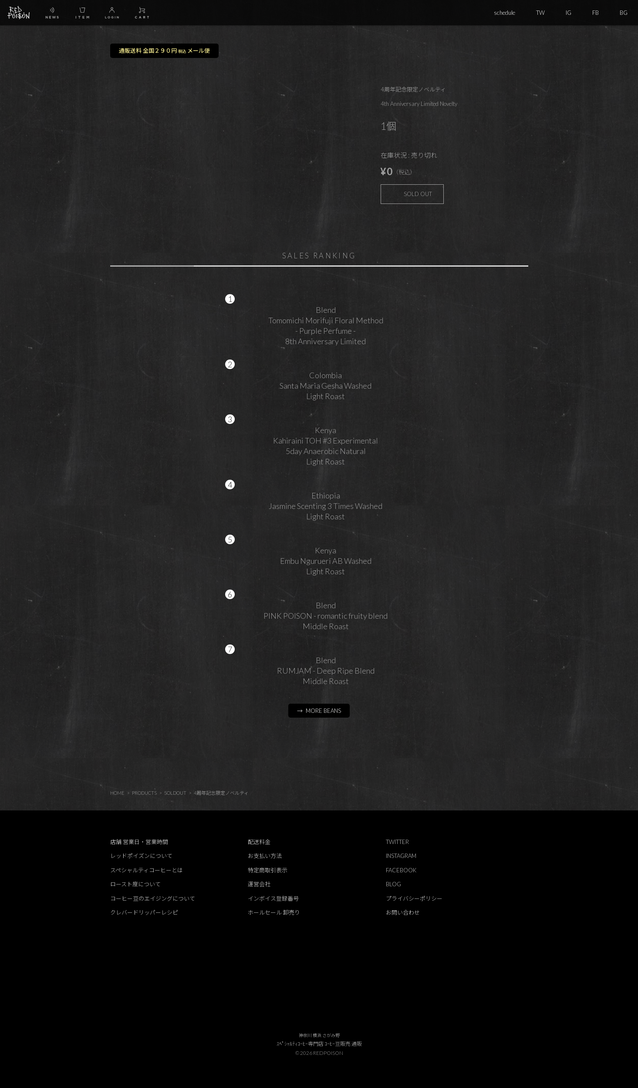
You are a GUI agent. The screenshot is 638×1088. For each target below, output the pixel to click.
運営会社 (259, 884)
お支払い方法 (265, 855)
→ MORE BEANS (319, 710)
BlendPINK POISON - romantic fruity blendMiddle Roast (325, 615)
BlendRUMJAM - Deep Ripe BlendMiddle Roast (326, 670)
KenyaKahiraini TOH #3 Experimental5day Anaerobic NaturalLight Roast (325, 445)
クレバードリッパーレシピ (144, 912)
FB (595, 12)
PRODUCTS (144, 793)
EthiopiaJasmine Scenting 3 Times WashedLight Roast (325, 506)
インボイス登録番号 (273, 898)
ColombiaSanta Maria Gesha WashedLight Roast (325, 385)
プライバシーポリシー (414, 898)
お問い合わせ (403, 912)
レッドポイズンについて (141, 855)
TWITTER (397, 841)
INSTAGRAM (401, 855)
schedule (504, 12)
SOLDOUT (175, 793)
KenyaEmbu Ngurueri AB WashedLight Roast (325, 561)
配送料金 (259, 841)
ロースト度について (135, 884)
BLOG (393, 884)
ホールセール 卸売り (274, 912)
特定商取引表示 (267, 870)
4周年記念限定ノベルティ (221, 793)
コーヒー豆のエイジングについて (152, 898)
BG (624, 12)
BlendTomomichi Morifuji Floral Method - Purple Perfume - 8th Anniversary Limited (325, 325)
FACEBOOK (401, 870)
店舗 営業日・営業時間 (139, 841)
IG (568, 12)
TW (540, 12)
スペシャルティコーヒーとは (146, 870)
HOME (117, 793)
